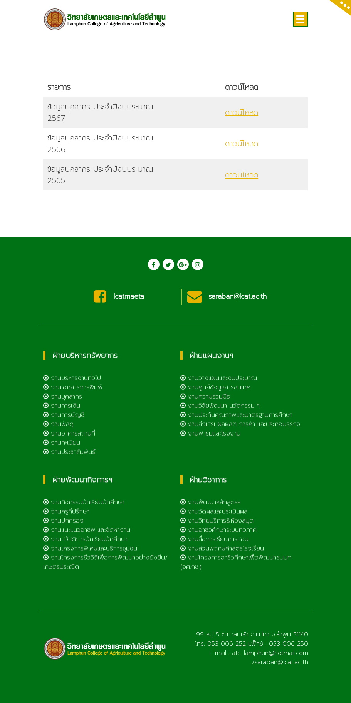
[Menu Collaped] (300, 19)
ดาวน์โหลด (241, 140)
